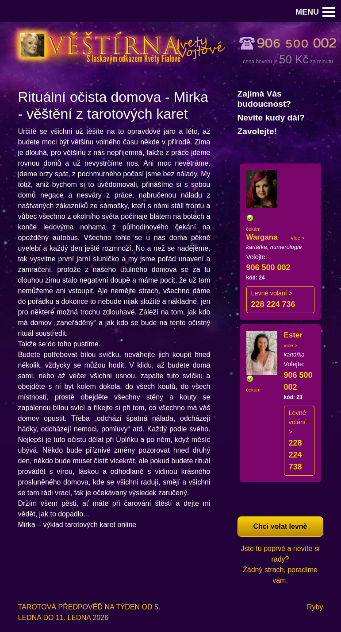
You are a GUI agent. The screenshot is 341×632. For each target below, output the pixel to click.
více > (298, 237)
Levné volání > (272, 293)
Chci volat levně (280, 526)
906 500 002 (268, 267)
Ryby (315, 607)
